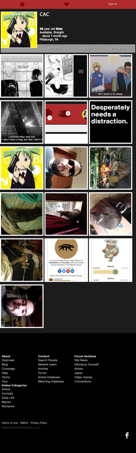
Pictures (118, 48)
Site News (81, 360)
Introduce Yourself (86, 364)
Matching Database (51, 381)
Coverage (8, 368)
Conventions (82, 381)
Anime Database (49, 377)
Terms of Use (10, 422)
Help (5, 373)
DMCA (24, 422)
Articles (43, 368)
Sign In (112, 3)
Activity (54, 48)
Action (6, 389)
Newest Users (47, 364)
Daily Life (8, 397)
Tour (5, 381)
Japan (78, 373)
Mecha (6, 402)
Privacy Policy (39, 422)
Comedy (7, 393)
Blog (5, 364)
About (86, 48)
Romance (8, 406)
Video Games (83, 377)
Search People (47, 360)
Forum (42, 373)
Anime (78, 368)
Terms (6, 377)
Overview (8, 360)
